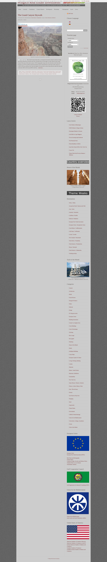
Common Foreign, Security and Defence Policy (77, 461)
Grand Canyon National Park (49, 71)
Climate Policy (70, 459)
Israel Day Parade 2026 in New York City (78, 147)
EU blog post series (73, 313)
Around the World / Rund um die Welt (77, 206)
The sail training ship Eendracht (76, 137)
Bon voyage (71, 335)
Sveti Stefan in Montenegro (75, 124)
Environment (72, 411)
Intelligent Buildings (73, 351)
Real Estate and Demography (73, 458)
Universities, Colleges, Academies (76, 421)
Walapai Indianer (48, 73)
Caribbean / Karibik (73, 215)
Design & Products (73, 300)
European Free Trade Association (76, 221)
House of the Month (73, 345)
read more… (41, 67)
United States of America (24, 73)
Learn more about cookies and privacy (71, 1)
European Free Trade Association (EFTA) (76, 454)
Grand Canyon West (27, 72)
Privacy (78, 116)
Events (70, 424)
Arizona (23, 71)
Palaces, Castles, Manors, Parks (76, 386)
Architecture (71, 291)
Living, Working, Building (74, 360)
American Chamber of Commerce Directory (76, 541)
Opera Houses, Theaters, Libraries (76, 383)
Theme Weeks (72, 408)
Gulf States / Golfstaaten (74, 231)
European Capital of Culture (75, 357)
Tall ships (71, 332)
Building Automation (73, 319)
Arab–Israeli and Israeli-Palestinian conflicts (76, 518)
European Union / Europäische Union (77, 225)
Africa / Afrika (72, 202)
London (70, 364)
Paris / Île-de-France (73, 389)
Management (65, 9)
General (46, 17)
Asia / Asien (71, 209)
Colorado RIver (28, 71)
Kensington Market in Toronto (75, 131)
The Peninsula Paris (73, 140)
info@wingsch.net (81, 93)
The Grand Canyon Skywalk (30, 15)
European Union (72, 316)
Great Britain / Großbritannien (75, 228)
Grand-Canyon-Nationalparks (37, 72)
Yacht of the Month (73, 427)
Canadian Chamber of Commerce (74, 548)
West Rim (54, 73)
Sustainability (72, 376)
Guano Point (46, 72)
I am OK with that (85, 1)
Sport (70, 402)
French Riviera (72, 297)
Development (49, 9)
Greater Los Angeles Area (74, 322)
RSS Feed (71, 13)
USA (30, 73)
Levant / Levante (72, 234)
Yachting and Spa (73, 253)
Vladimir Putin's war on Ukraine (74, 462)
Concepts (25, 9)
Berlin (70, 294)
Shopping (71, 398)
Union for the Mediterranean (75, 417)
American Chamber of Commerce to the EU (76, 543)
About (19, 9)
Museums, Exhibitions (52, 17)
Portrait (70, 392)
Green (76, 9)
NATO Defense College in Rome (76, 128)
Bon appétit (71, 338)
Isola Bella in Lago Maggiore (75, 134)
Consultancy (32, 9)
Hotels (70, 348)
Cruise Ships (72, 354)
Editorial (71, 307)
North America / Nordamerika (36, 17)
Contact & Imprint (78, 114)
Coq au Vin (71, 150)
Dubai (70, 303)
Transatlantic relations (71, 464)
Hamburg (71, 341)
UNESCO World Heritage (74, 414)
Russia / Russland (73, 247)
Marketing (56, 9)
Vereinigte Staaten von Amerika (38, 73)
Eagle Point (34, 71)
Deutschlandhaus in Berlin (74, 143)
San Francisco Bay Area (74, 395)
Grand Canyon (40, 71)
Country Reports (40, 9)
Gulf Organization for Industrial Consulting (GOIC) (78, 485)
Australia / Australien (73, 212)
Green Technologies (73, 329)
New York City (72, 379)
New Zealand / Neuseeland (75, 237)
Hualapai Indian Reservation (54, 72)
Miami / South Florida (74, 370)
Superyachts (71, 405)
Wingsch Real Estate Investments (38, 2)
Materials (71, 367)
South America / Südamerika (75, 250)
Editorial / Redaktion (73, 218)
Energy (70, 310)
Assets (71, 9)
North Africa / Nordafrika (74, 240)
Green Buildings (72, 326)
